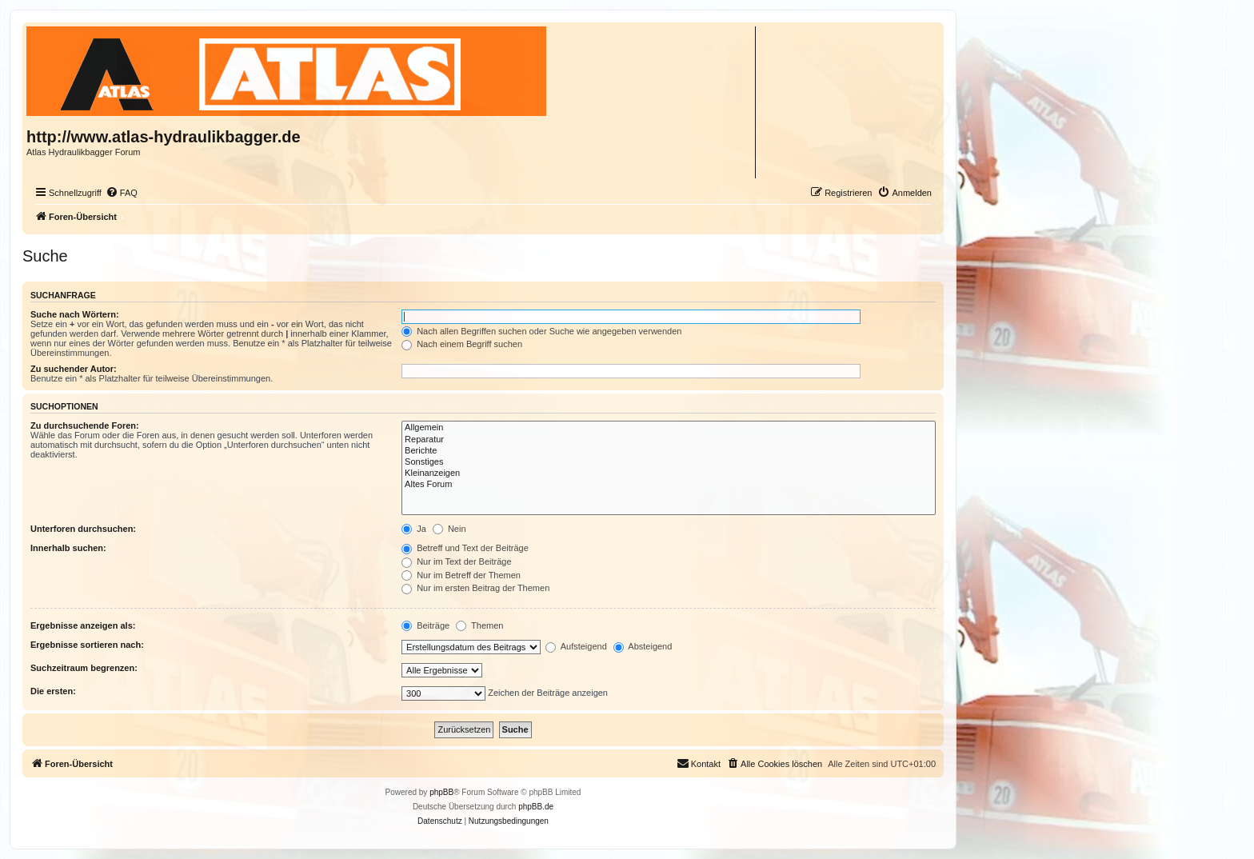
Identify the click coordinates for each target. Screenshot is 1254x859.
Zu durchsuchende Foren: (84, 425)
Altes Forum (668, 484)
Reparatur (668, 439)
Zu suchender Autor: (73, 369)
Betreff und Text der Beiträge (465, 548)
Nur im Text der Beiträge (456, 561)
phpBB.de (535, 806)
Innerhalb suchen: (68, 548)
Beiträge (425, 625)
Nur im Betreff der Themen (461, 575)
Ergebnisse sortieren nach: (87, 644)
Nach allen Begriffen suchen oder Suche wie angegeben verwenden (541, 331)
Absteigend (643, 646)
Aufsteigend (576, 646)
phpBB (441, 792)
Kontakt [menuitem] (699, 763)
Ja (413, 528)
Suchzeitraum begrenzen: (84, 668)
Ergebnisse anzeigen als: (82, 625)
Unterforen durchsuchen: (83, 528)
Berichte (668, 451)
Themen (479, 625)
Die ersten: (53, 691)
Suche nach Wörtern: (74, 314)
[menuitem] (122, 192)
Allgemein (668, 427)
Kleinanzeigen (668, 473)
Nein (449, 528)
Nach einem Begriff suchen (461, 344)
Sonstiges (668, 462)
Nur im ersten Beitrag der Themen (475, 588)
